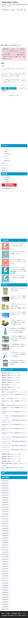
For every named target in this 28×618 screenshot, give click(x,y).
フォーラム (9, 6)
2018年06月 (5, 538)
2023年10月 (5, 490)
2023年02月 (5, 495)
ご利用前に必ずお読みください (11, 45)
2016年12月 (5, 559)
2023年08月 (5, 492)
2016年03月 (5, 571)
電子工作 (7, 160)
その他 (3, 170)
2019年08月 (5, 514)
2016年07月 (5, 566)
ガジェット (4, 165)
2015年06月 (5, 585)
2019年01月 (5, 526)
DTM (3, 163)
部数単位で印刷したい (7, 373)
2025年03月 (5, 485)
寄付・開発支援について (8, 188)
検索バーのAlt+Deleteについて (10, 392)
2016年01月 (5, 575)
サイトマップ (22, 613)
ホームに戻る (6, 613)
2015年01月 (5, 594)
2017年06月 (5, 554)
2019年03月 (5, 523)
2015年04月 (5, 587)
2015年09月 (5, 583)
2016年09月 (5, 564)
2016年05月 (5, 568)
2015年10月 (5, 580)
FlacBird (7, 153)
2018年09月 (5, 533)
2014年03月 (5, 604)
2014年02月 (5, 606)
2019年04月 (5, 521)
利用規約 (14, 613)
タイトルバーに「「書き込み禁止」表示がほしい (14, 416)
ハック (6, 158)
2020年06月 (5, 504)
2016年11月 (5, 561)
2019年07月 (5, 516)
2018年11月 (5, 528)
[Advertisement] (14, 26)
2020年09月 (5, 502)
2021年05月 (5, 500)
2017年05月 (5, 557)
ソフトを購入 (5, 179)
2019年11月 (5, 511)
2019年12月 (5, 509)
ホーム (3, 6)
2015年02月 (5, 592)
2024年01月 (5, 488)
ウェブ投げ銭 (5, 182)
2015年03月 (5, 590)
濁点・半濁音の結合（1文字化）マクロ (12, 463)
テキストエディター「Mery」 (8, 9)
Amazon (4, 168)
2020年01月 (5, 507)
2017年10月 (5, 549)
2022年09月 (5, 497)
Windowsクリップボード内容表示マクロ (12, 394)
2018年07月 (5, 535)
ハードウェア (5, 156)
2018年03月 (5, 545)
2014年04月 (5, 602)
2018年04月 (5, 542)
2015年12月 (5, 578)
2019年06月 (5, 519)
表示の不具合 (5, 385)
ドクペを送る (5, 177)
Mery (6, 151)
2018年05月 (5, 540)
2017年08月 (5, 552)
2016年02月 (5, 573)
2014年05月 (5, 599)
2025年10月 (5, 483)
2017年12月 (5, 547)
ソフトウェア (5, 149)
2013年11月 (5, 609)
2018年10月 (5, 530)
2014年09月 (5, 597)
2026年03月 (5, 481)
